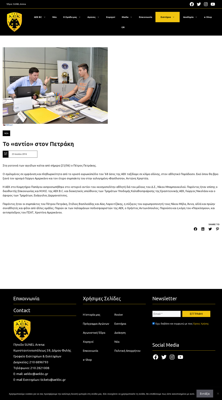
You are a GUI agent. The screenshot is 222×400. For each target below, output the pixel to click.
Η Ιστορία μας (91, 314)
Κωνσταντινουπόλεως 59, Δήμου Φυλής (42, 350)
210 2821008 (39, 368)
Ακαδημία (192, 17)
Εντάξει (205, 393)
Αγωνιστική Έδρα (94, 332)
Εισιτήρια (169, 17)
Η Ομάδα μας (73, 17)
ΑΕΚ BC (41, 17)
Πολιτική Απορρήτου (127, 350)
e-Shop (208, 17)
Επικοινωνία (145, 17)
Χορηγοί (110, 17)
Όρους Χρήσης (201, 323)
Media (129, 17)
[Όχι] (217, 393)
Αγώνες (95, 17)
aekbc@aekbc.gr (36, 374)
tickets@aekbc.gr (53, 379)
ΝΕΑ (6, 133)
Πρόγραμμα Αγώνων (96, 323)
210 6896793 (38, 362)
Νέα (54, 17)
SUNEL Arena (19, 4)
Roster (118, 314)
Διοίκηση (120, 332)
